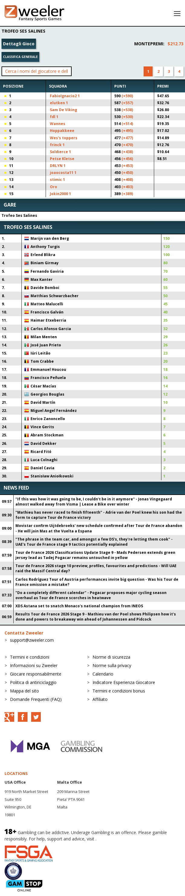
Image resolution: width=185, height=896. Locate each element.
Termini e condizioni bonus (118, 691)
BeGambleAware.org (118, 839)
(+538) (127, 109)
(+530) (127, 116)
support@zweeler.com (32, 640)
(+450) (127, 172)
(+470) (127, 144)
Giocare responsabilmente (35, 674)
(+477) (127, 137)
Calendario (102, 674)
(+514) (127, 123)
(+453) (127, 165)
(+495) (127, 130)
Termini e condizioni (29, 657)
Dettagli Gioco (18, 44)
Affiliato (100, 699)
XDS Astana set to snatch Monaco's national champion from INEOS (79, 606)
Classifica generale (20, 57)
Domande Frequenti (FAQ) (36, 699)
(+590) (127, 95)
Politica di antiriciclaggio (33, 682)
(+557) (127, 102)
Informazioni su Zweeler (33, 665)
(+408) (127, 179)
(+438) (127, 151)
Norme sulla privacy (111, 665)
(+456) (127, 158)
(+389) (127, 193)
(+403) (127, 186)
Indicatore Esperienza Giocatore (123, 682)
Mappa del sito (24, 691)
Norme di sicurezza (111, 657)
